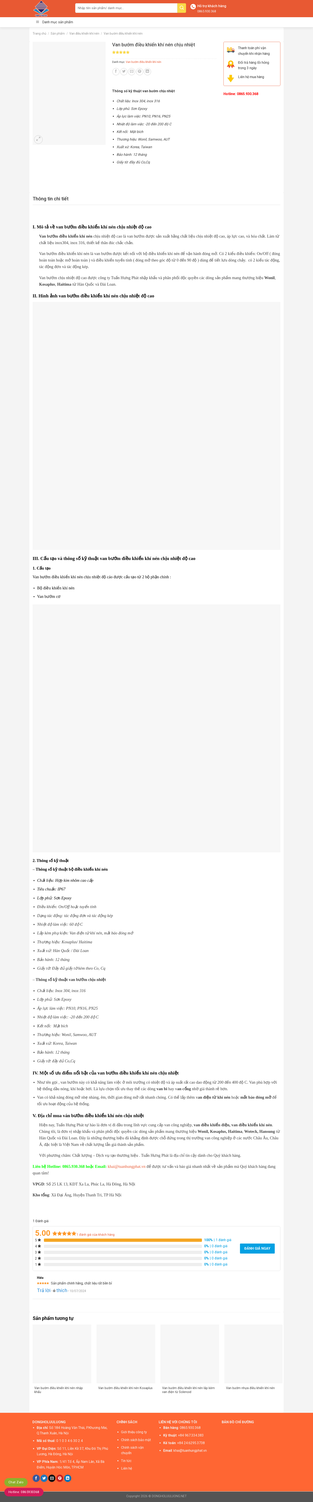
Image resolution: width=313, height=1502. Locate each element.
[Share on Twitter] (123, 71)
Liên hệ (126, 1468)
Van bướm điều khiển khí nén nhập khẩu (58, 1390)
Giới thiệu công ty (134, 1432)
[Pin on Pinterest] (139, 71)
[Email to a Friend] (131, 71)
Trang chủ (39, 33)
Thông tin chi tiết (50, 198)
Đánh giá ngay (257, 1248)
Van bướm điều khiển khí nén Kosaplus (125, 1388)
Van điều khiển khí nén (84, 33)
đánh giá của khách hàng (96, 1235)
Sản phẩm (58, 33)
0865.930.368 (206, 11)
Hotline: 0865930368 (23, 1492)
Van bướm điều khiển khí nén (123, 33)
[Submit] (181, 8)
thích (61, 1290)
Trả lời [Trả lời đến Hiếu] (44, 1290)
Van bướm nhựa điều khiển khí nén (250, 1388)
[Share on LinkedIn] (147, 71)
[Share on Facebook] (116, 71)
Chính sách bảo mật (136, 1440)
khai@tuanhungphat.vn (126, 1166)
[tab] (50, 199)
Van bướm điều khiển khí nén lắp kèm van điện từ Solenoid (188, 1390)
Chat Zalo (15, 1482)
